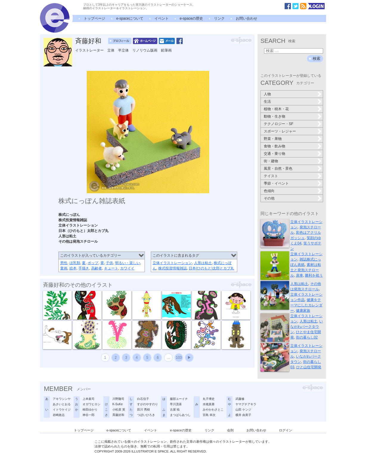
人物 (267, 94)
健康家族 (303, 310)
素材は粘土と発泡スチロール (305, 270)
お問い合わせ (246, 18)
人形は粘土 (203, 263)
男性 (63, 263)
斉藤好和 (88, 41)
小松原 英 (118, 409)
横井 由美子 (243, 415)
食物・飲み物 (274, 146)
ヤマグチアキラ (245, 404)
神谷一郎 (88, 415)
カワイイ (127, 268)
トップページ (94, 18)
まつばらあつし (180, 415)
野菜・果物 (273, 139)
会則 (230, 430)
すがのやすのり (147, 404)
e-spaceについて (129, 18)
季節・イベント (276, 183)
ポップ (93, 263)
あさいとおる (62, 404)
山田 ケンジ (243, 409)
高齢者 (96, 268)
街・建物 (271, 161)
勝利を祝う (314, 275)
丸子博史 (209, 398)
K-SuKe (117, 404)
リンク (219, 18)
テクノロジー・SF (278, 124)
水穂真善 (209, 404)
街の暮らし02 (307, 337)
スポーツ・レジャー (280, 131)
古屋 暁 (175, 409)
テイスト (271, 176)
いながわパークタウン (306, 326)
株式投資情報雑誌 (172, 268)
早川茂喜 (176, 404)
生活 (267, 101)
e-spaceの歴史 (191, 18)
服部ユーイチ (179, 398)
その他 (269, 198)
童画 (63, 268)
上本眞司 (88, 398)
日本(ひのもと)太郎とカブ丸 (211, 268)
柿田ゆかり (90, 409)
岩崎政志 (59, 415)
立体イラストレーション (172, 263)
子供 (109, 263)
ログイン (285, 430)
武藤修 (239, 398)
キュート (111, 268)
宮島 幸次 (209, 415)
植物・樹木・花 (276, 109)
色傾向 (269, 191)
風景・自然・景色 (278, 168)
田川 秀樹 (143, 409)
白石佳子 (143, 398)
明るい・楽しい (127, 263)
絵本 (73, 268)
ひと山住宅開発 (308, 367)
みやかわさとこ (213, 409)
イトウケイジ (62, 409)
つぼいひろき (146, 415)
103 (179, 357)
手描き (83, 268)
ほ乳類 (74, 263)
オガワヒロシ (91, 404)
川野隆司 (118, 398)
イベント (161, 18)
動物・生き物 (274, 116)
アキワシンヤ (62, 398)
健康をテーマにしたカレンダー (306, 305)
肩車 (299, 275)
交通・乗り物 (274, 154)
